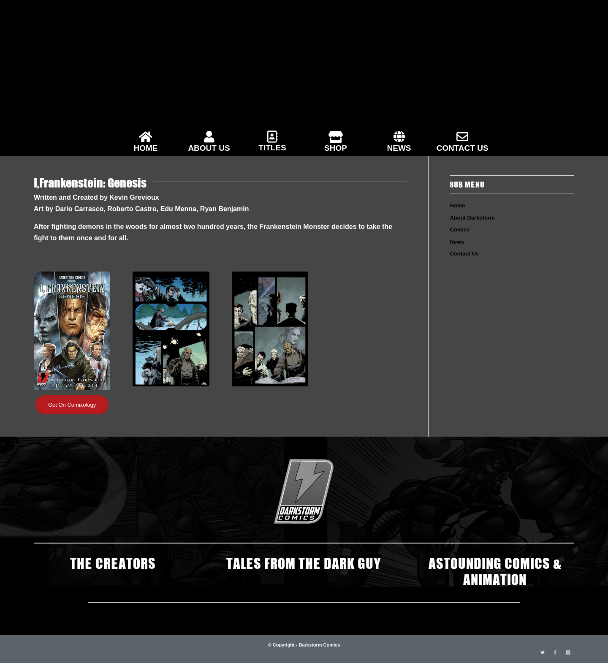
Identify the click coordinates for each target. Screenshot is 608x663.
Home (457, 205)
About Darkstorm (472, 218)
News (457, 242)
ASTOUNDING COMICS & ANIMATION (495, 570)
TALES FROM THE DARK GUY (303, 562)
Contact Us (464, 253)
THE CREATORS (113, 562)
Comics (460, 229)
